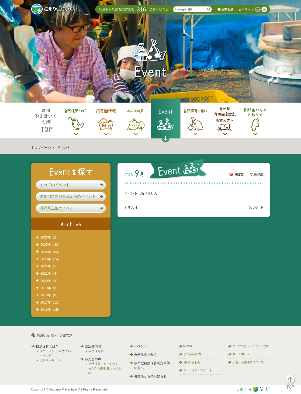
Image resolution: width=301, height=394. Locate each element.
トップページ (41, 147)
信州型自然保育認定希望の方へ (149, 365)
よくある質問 (190, 354)
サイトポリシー (240, 354)
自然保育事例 (97, 351)
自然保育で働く (143, 354)
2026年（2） (50, 237)
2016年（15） (51, 309)
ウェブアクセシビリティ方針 (249, 346)
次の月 (254, 207)
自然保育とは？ (45, 346)
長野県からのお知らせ (148, 376)
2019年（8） (50, 288)
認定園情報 (90, 346)
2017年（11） (51, 302)
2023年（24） (51, 259)
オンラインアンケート (195, 370)
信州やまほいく (52, 9)
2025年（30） (51, 244)
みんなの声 (90, 359)
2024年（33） (51, 252)
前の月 (132, 207)
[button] (71, 185)
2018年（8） (50, 295)
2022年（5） (50, 266)
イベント (138, 346)
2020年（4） (50, 281)
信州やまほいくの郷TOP (55, 335)
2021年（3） (50, 273)
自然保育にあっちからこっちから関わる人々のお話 (105, 368)
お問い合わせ (190, 362)
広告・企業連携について (246, 362)
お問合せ (227, 9)
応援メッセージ (50, 360)
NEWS (185, 346)
